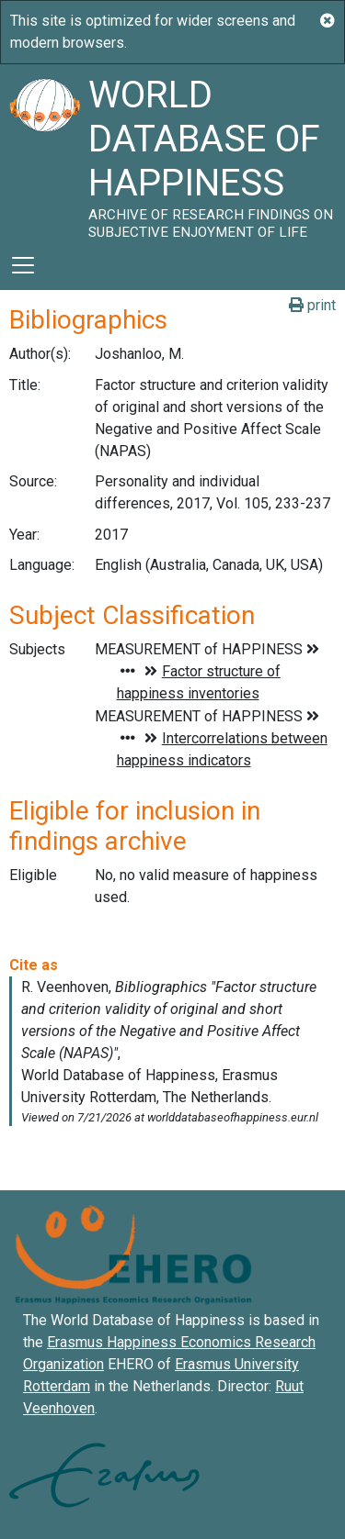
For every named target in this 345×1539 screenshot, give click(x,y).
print (312, 305)
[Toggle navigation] (23, 265)
